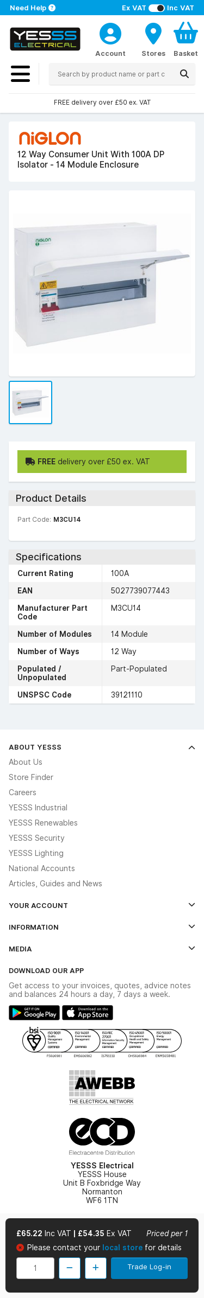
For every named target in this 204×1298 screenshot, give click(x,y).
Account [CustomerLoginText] (110, 53)
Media (102, 948)
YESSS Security (37, 838)
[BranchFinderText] (153, 39)
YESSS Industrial (38, 807)
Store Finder (31, 777)
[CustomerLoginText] (110, 32)
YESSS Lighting (36, 853)
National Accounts (42, 868)
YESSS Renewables (43, 823)
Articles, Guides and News (55, 883)
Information (102, 927)
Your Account (102, 905)
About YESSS (102, 747)
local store (123, 1247)
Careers (22, 792)
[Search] (184, 74)
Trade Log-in (149, 1266)
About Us (25, 762)
